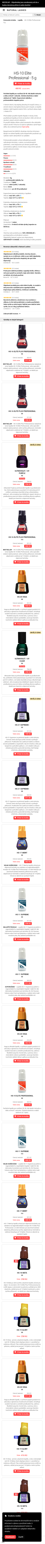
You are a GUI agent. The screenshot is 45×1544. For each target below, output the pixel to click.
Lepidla (20, 20)
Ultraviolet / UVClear (22, 661)
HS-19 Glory (22, 1331)
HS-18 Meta (22, 1274)
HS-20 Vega (22, 598)
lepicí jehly (25, 127)
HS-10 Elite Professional (22, 1097)
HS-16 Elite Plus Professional (22, 352)
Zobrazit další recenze (12, 314)
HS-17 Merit (22, 854)
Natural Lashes (16, 10)
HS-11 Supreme (22, 916)
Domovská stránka (9, 20)
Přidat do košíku (22, 84)
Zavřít (20, 1537)
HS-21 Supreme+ (22, 726)
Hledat (37, 15)
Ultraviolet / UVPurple (22, 473)
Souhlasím (10, 1537)
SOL (3, 1542)
